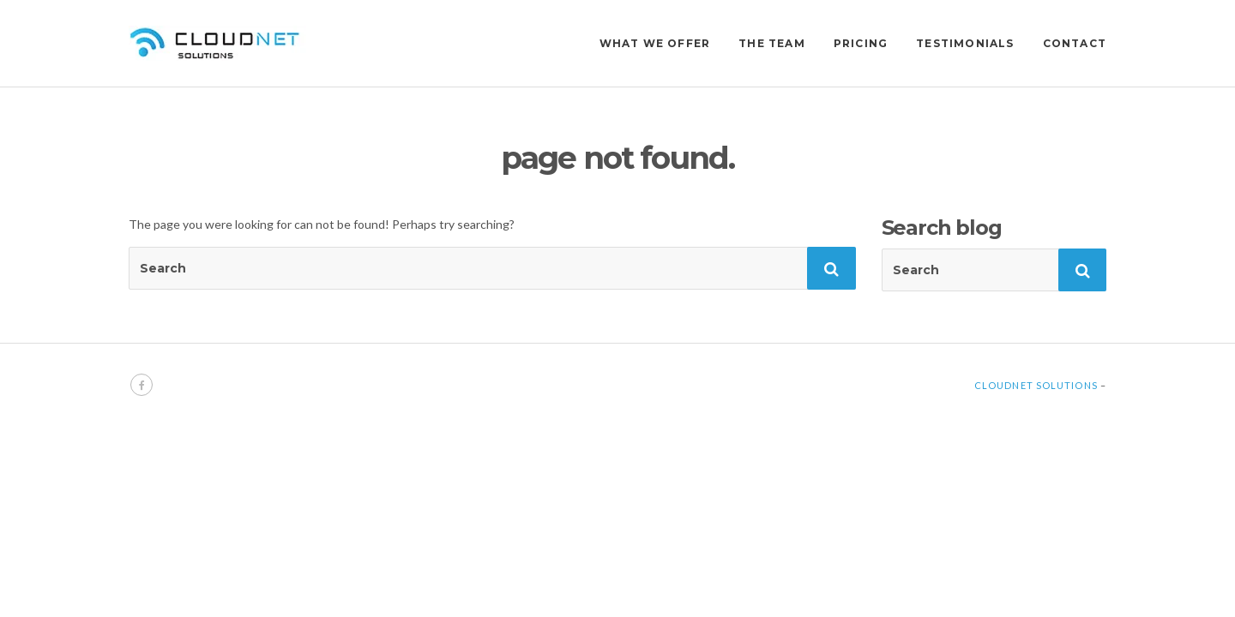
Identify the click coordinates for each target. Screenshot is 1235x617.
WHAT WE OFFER (655, 43)
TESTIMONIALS (965, 43)
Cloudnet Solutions (1036, 385)
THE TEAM (771, 43)
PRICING (861, 43)
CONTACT (1074, 43)
